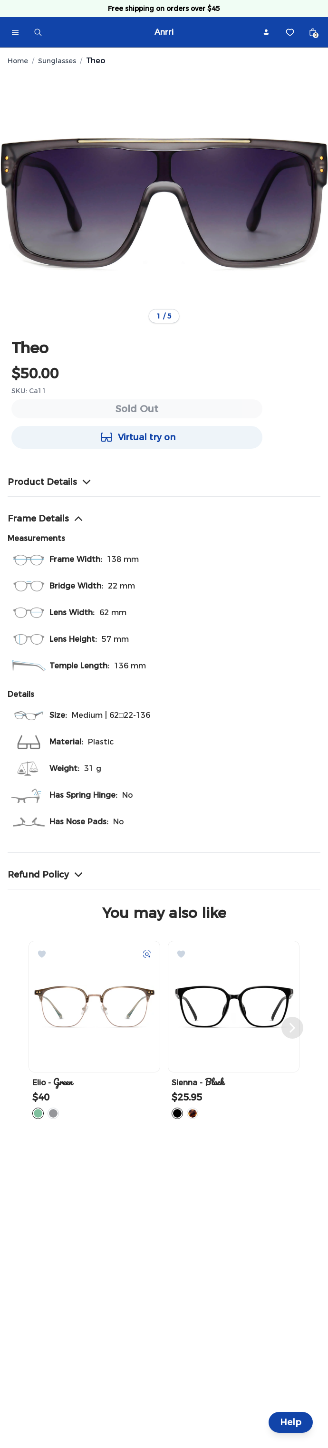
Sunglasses (57, 61)
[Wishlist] (290, 32)
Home (18, 61)
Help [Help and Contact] (290, 1422)
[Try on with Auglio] (146, 954)
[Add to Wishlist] (41, 954)
